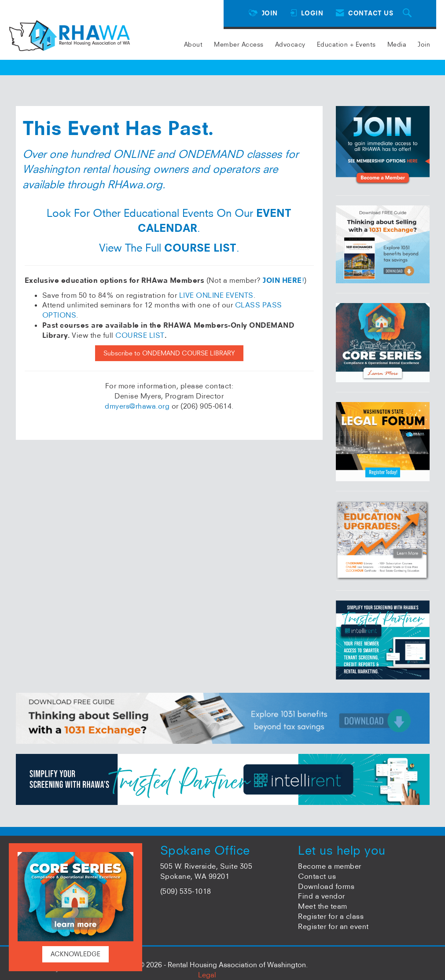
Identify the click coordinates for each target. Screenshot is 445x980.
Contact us (317, 876)
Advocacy (290, 44)
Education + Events (346, 44)
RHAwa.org (134, 184)
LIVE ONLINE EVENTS (216, 295)
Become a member (329, 866)
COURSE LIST (140, 335)
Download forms (326, 886)
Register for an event (333, 926)
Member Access (239, 44)
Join (424, 44)
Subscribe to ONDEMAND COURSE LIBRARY (169, 353)
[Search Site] (408, 13)
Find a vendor (321, 896)
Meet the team (322, 906)
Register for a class (331, 916)
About (193, 44)
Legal (207, 974)
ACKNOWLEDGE (75, 954)
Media (397, 44)
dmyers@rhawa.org (137, 406)
